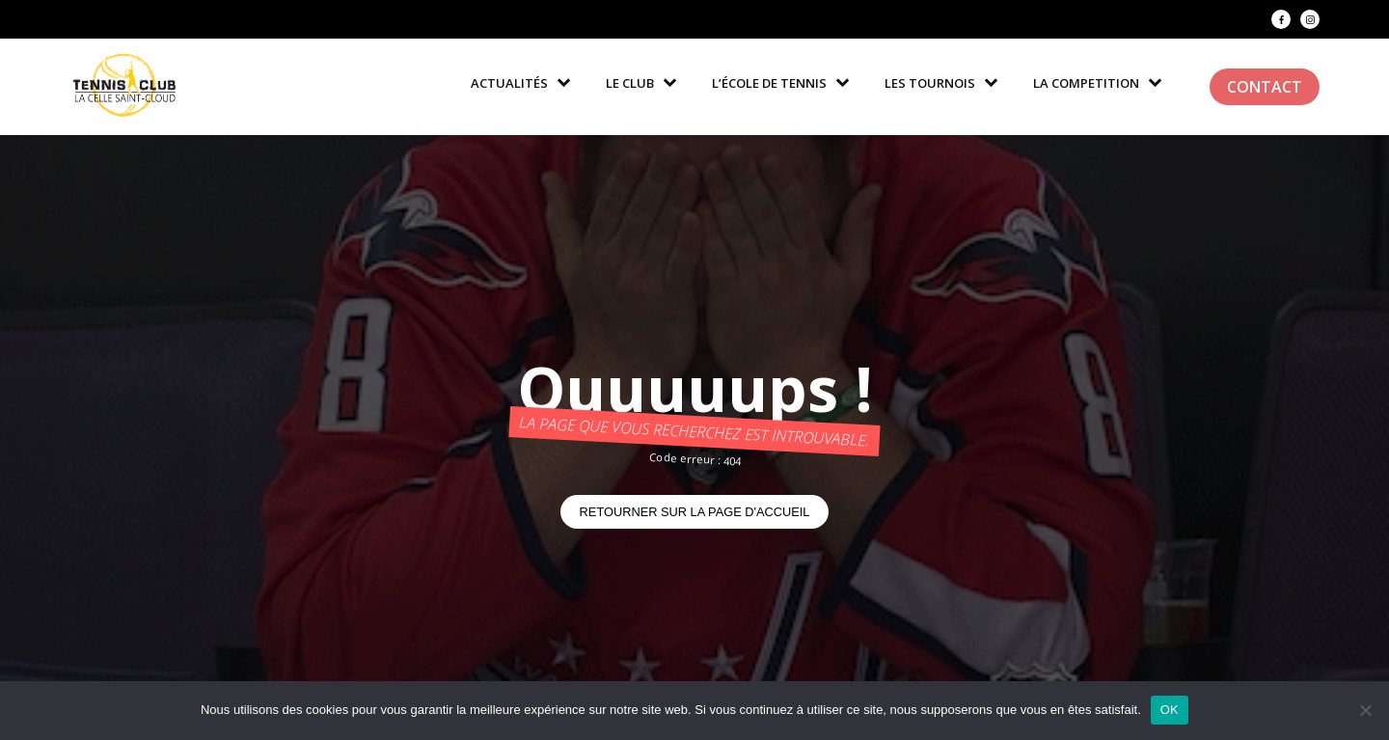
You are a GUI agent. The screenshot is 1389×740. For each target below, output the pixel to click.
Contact (1264, 86)
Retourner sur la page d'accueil (695, 512)
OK (1169, 709)
